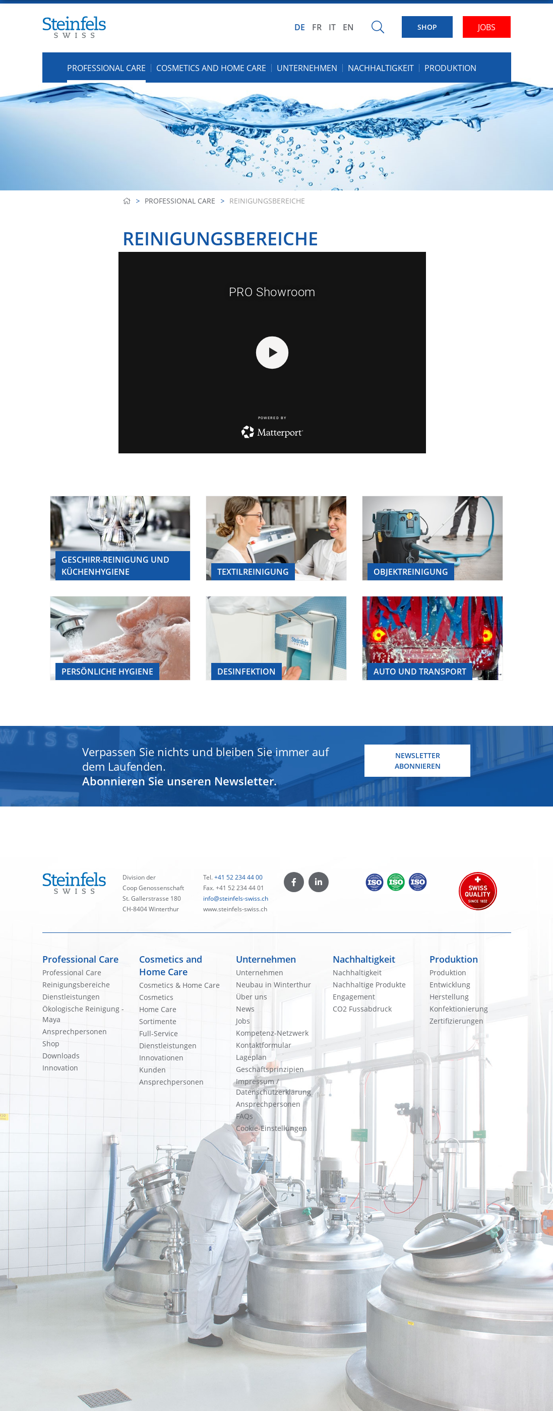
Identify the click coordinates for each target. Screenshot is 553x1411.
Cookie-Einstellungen (271, 1128)
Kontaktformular (263, 1045)
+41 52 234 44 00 (238, 877)
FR (317, 27)
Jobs (243, 1021)
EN (348, 27)
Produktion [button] (450, 68)
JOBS (487, 27)
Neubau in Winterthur (273, 984)
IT (332, 27)
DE (299, 27)
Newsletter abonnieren (418, 761)
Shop (50, 1043)
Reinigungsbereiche (76, 984)
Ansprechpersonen (74, 1031)
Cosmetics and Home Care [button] (211, 68)
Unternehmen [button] (307, 68)
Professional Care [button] (106, 68)
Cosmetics (156, 997)
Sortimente (157, 1021)
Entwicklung (449, 984)
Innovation (60, 1067)
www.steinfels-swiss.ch (235, 909)
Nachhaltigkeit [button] (381, 68)
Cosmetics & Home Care (179, 985)
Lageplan (251, 1057)
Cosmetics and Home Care (170, 965)
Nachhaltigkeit (364, 959)
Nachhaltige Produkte (369, 984)
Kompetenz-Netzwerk (272, 1033)
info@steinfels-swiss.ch (235, 898)
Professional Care (180, 201)
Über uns (251, 996)
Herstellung (449, 996)
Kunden (152, 1069)
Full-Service (158, 1033)
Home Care (157, 1009)
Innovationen (161, 1057)
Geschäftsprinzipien (270, 1069)
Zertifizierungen (456, 1021)
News (245, 1009)
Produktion (453, 959)
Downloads (61, 1055)
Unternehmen (266, 959)
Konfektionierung (458, 1009)
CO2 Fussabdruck (362, 1009)
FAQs (244, 1116)
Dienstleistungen (71, 996)
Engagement (354, 996)
